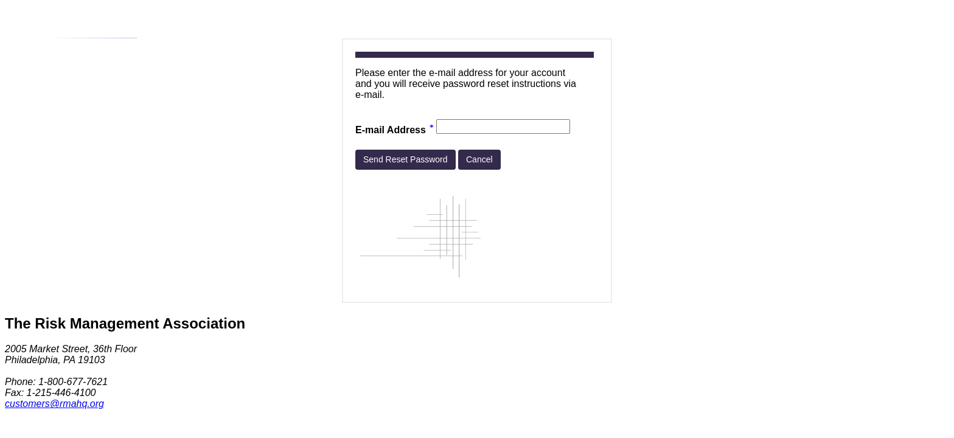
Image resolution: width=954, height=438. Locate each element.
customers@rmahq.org (54, 403)
